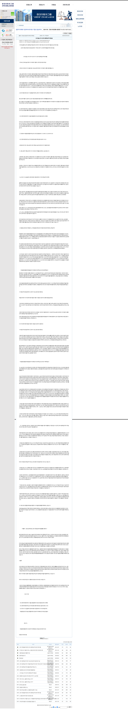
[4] (40, 705)
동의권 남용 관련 (22, 684)
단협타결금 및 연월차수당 (24, 653)
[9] (46, 705)
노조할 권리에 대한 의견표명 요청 (26, 695)
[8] (45, 705)
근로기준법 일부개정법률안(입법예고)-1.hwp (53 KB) (34, 42)
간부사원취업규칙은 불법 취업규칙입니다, (27, 667)
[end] (50, 705)
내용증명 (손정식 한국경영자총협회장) (27, 670)
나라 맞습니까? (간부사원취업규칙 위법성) (27, 673)
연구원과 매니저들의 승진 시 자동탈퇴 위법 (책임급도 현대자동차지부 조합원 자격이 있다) (37, 698)
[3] (39, 705)
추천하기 (46, 638)
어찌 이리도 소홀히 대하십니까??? (26, 679)
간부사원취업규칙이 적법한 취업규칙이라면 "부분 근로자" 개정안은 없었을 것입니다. (36, 664)
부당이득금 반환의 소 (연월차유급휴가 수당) (28, 690)
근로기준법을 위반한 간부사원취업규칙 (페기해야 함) (30, 647)
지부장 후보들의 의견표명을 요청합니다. (27, 701)
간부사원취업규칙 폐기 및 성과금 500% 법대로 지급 (29, 661)
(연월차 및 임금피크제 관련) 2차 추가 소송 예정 (28, 676)
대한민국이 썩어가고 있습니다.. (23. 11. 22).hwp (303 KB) (35, 40)
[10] (47, 705)
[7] (44, 705)
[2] (38, 705)
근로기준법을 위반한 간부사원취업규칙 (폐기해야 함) (30, 692)
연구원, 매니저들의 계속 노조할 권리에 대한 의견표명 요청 (31, 650)
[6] (43, 705)
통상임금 (21, 658)
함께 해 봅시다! (22, 655)
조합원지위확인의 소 (23, 687)
